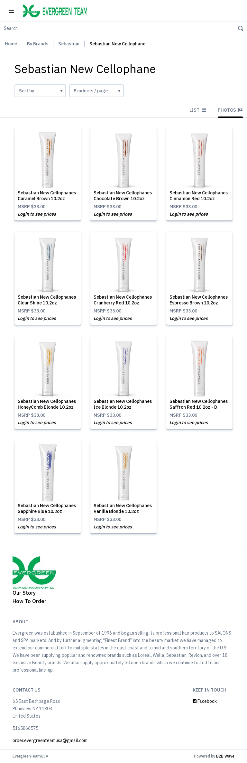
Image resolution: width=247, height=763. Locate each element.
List (197, 110)
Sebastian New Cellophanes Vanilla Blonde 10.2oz (123, 508)
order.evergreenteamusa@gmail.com (50, 740)
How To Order (29, 601)
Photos (230, 110)
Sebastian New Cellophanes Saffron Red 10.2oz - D (198, 404)
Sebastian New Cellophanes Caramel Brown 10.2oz (47, 195)
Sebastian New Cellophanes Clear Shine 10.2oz (47, 300)
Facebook (205, 701)
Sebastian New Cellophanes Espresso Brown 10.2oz (198, 300)
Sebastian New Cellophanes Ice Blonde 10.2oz (123, 404)
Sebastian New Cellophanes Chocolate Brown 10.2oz (123, 195)
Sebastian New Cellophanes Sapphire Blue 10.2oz (47, 508)
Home (11, 44)
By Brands (37, 44)
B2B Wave (225, 756)
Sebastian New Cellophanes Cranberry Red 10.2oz (123, 300)
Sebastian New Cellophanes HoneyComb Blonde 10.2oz (47, 404)
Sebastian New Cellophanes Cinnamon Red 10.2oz (198, 195)
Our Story (24, 593)
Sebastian (68, 44)
